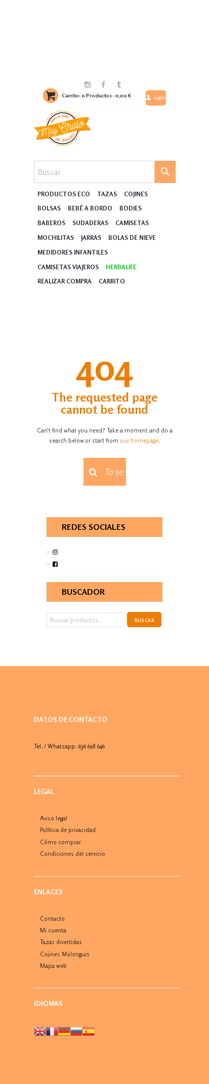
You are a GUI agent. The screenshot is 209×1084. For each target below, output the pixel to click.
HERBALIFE (121, 267)
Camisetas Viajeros (68, 267)
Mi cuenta (53, 930)
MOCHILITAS (55, 237)
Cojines (136, 194)
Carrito (112, 281)
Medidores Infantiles (72, 252)
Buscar (144, 620)
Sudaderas (90, 223)
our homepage (139, 440)
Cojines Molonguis (65, 954)
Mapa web (53, 965)
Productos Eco (63, 194)
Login (160, 97)
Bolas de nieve (132, 237)
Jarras (91, 237)
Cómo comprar (60, 842)
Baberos (51, 223)
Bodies (130, 208)
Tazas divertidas (61, 942)
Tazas (107, 194)
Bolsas (49, 208)
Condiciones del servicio (72, 853)
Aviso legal (53, 818)
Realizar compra (64, 281)
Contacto (52, 918)
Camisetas (132, 223)
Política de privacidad (68, 830)
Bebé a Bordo (90, 208)
